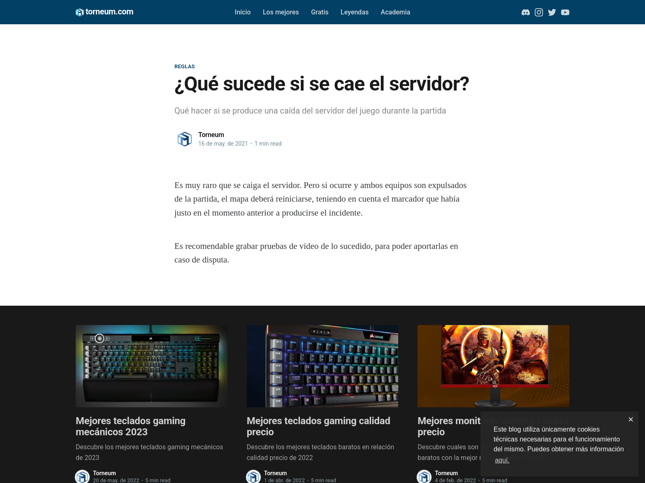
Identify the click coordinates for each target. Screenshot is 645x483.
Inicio (243, 12)
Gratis (320, 12)
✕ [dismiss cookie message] (631, 420)
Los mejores (281, 12)
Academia (396, 12)
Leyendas (355, 12)
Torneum (211, 135)
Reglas (184, 66)
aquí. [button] (502, 460)
